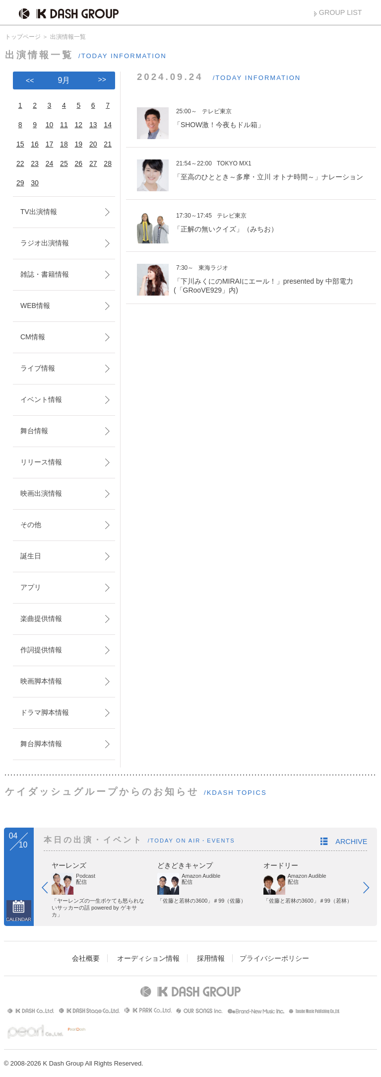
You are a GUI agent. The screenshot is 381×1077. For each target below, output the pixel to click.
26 (79, 163)
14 (108, 125)
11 (64, 125)
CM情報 (32, 337)
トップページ (23, 36)
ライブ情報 (37, 368)
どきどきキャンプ (185, 865)
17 (50, 144)
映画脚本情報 (41, 681)
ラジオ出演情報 (44, 243)
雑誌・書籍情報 (44, 274)
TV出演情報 (38, 212)
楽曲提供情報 (41, 618)
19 (79, 144)
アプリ (30, 587)
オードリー (280, 865)
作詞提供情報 (41, 650)
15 (20, 144)
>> (102, 79)
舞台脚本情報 (41, 744)
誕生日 (30, 556)
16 (35, 144)
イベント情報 (41, 399)
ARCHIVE (351, 842)
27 (93, 163)
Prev (50, 890)
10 (50, 125)
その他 (30, 525)
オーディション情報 (148, 958)
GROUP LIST (340, 12)
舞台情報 (34, 431)
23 (35, 163)
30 (35, 183)
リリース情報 (41, 462)
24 (50, 163)
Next (371, 890)
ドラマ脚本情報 (44, 712)
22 (20, 163)
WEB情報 (35, 305)
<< (30, 80)
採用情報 (211, 958)
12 (79, 125)
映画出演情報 (41, 493)
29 (20, 183)
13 (93, 125)
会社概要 (86, 958)
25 (64, 163)
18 (64, 144)
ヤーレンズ (69, 865)
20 (93, 144)
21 (108, 144)
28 (108, 163)
